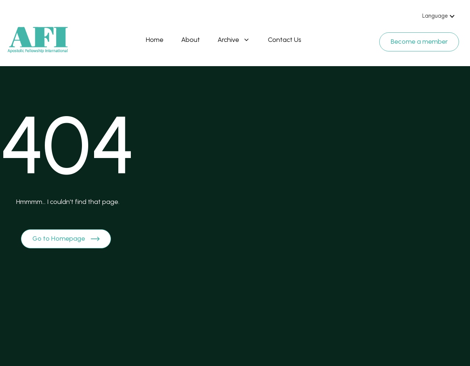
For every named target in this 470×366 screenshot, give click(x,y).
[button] (439, 16)
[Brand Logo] (37, 40)
